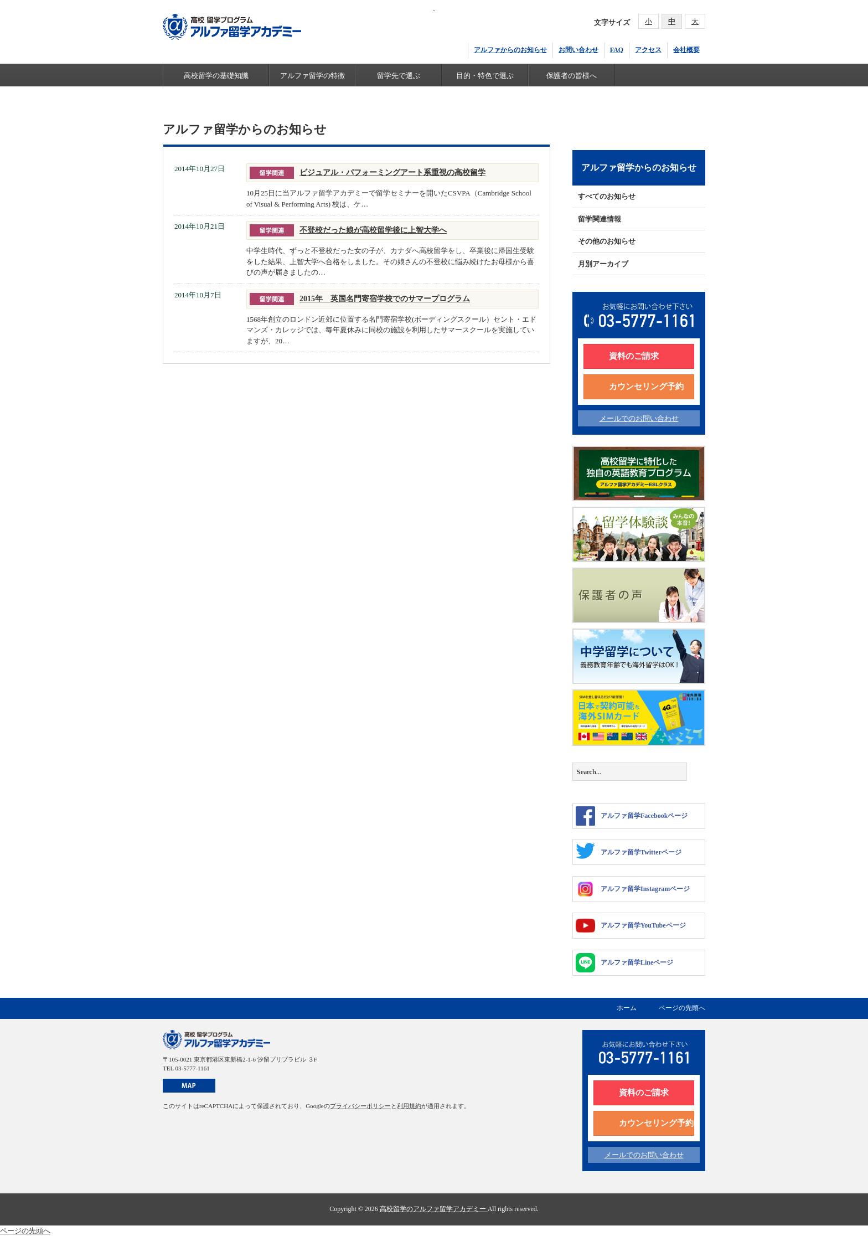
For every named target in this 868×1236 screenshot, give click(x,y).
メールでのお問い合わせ (639, 418)
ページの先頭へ (682, 1008)
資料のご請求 (634, 356)
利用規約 (409, 1106)
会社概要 (686, 50)
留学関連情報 (599, 219)
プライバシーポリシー (360, 1106)
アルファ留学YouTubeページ (631, 925)
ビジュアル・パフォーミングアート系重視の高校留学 (392, 172)
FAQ (616, 50)
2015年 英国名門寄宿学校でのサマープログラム (384, 298)
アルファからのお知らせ (510, 50)
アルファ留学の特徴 (312, 75)
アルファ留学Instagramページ (633, 889)
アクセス (648, 50)
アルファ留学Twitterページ (628, 851)
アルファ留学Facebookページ (632, 816)
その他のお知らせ (607, 241)
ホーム (627, 1008)
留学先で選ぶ (398, 75)
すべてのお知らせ (607, 196)
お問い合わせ (578, 50)
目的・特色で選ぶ (485, 75)
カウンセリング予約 (646, 386)
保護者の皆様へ (571, 75)
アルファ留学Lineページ (624, 962)
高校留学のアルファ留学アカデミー (434, 1209)
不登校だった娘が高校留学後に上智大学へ (373, 229)
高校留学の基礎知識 (216, 75)
